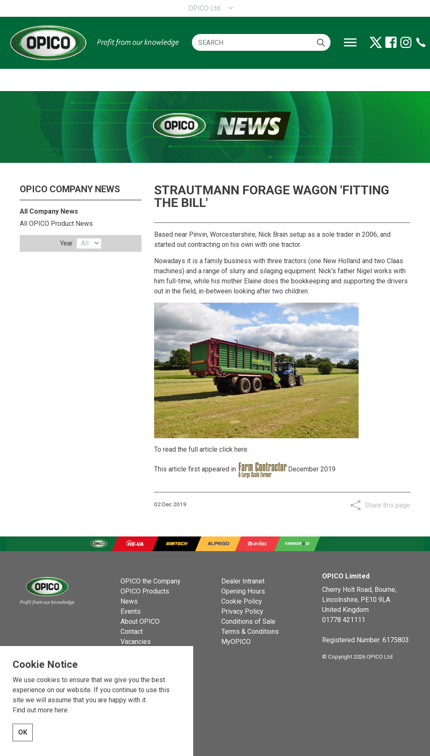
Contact (132, 632)
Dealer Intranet (243, 581)
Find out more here (40, 744)
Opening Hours (243, 591)
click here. (234, 449)
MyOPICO (236, 642)
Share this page (387, 505)
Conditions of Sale (248, 621)
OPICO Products (145, 591)
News (129, 601)
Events (131, 611)
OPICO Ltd (204, 8)
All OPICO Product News (56, 224)
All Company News (49, 211)
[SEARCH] (261, 42)
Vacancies (136, 642)
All (85, 243)
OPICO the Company (151, 581)
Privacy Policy (242, 611)
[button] (321, 42)
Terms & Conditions (250, 632)
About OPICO (140, 621)
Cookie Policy (241, 601)
